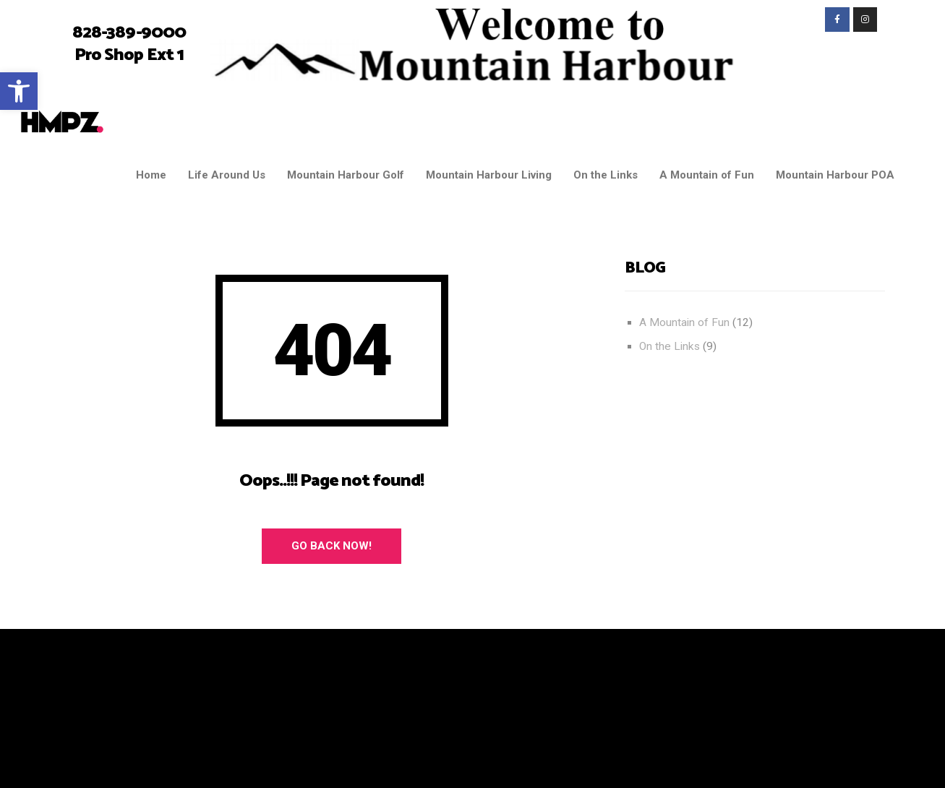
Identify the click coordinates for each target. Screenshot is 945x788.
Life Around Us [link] (226, 174)
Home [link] (151, 174)
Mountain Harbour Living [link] (489, 174)
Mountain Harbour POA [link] (835, 174)
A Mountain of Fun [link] (706, 174)
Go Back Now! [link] (331, 545)
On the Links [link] (605, 174)
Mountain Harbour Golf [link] (345, 174)
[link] (19, 91)
